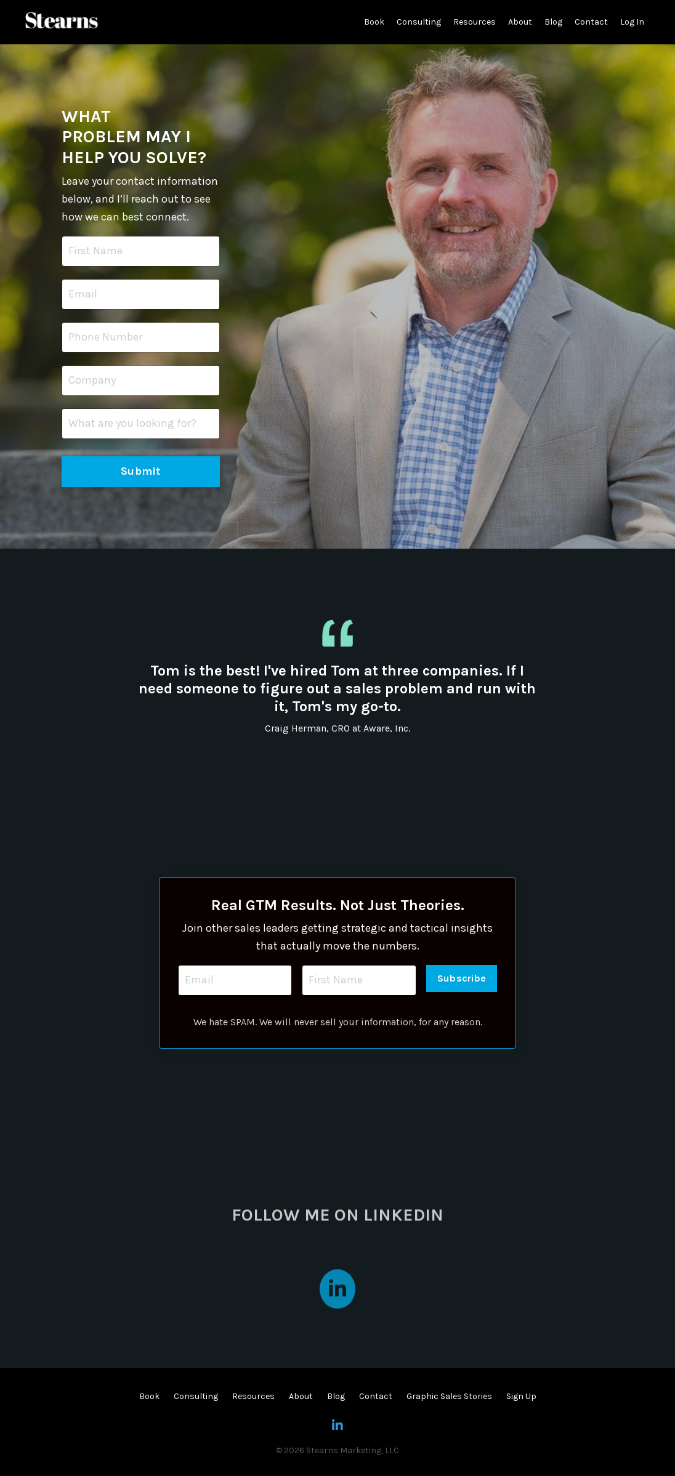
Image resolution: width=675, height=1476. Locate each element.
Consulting (419, 22)
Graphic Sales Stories (449, 1396)
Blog (553, 22)
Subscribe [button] (461, 978)
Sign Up (521, 1396)
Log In (632, 22)
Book (374, 22)
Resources (474, 22)
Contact (591, 22)
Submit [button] (141, 471)
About (520, 22)
